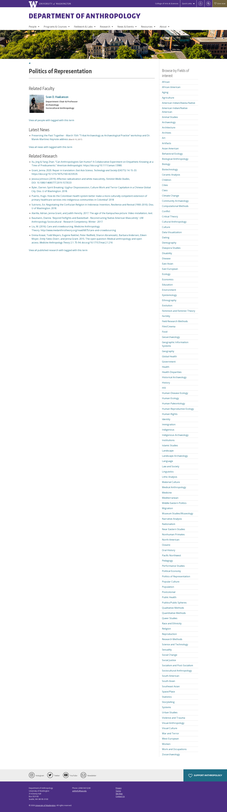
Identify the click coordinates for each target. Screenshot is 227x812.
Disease (166, 258)
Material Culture (171, 482)
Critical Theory (170, 216)
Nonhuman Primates (173, 534)
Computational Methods (175, 206)
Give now (219, 3)
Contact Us (120, 796)
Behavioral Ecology (172, 153)
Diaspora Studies (171, 247)
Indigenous (168, 429)
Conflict (166, 211)
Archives (166, 132)
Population (168, 586)
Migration (167, 508)
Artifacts (166, 143)
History (166, 382)
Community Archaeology (175, 200)
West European (170, 738)
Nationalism (168, 524)
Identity (166, 419)
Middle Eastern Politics (174, 503)
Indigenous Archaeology (175, 435)
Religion (166, 628)
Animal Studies (170, 117)
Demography (169, 242)
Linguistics (168, 471)
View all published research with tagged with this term (58, 250)
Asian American (170, 148)
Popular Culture (170, 581)
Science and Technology (175, 644)
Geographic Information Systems (175, 344)
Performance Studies (173, 565)
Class (165, 190)
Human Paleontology (173, 403)
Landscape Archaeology (175, 455)
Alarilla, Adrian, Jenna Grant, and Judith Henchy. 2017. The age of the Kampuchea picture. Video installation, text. (92, 213)
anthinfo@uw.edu (79, 791)
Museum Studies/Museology (177, 513)
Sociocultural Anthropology (177, 670)
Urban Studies (169, 712)
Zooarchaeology (171, 754)
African (166, 82)
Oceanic (166, 544)
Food (164, 331)
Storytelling (168, 702)
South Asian (168, 681)
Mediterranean (170, 497)
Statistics (167, 696)
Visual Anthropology (173, 723)
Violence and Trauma (173, 717)
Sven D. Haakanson (57, 97)
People (32, 26)
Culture (166, 227)
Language (167, 461)
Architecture (168, 127)
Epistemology (169, 295)
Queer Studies (169, 618)
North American (170, 539)
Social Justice (169, 660)
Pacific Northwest (171, 555)
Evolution (167, 305)
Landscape (168, 450)
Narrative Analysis (172, 518)
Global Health (169, 356)
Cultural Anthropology (174, 221)
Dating (165, 237)
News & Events (125, 26)
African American (171, 87)
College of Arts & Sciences (166, 3)
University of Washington (45, 805)
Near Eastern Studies (173, 529)
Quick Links (187, 3)
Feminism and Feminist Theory (178, 310)
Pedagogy (167, 560)
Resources (146, 26)
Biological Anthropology (175, 158)
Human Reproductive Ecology (178, 408)
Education (167, 284)
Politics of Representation (176, 576)
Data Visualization (172, 232)
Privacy (118, 788)
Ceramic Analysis (171, 174)
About (163, 26)
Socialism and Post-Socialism (177, 665)
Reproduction (169, 634)
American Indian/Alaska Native (178, 102)
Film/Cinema (168, 326)
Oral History (168, 550)
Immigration (168, 424)
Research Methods (172, 639)
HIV (164, 387)
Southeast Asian (171, 686)
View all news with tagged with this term (50, 147)
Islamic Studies (170, 445)
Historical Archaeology (174, 377)
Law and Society (170, 466)
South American (170, 675)
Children (166, 179)
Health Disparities (172, 372)
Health (165, 366)
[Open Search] (208, 3)
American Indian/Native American (174, 110)
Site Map (119, 793)
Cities (165, 185)
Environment (169, 289)
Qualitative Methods (173, 607)
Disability (167, 253)
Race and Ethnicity (172, 623)
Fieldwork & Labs (83, 26)
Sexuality (167, 649)
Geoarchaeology (171, 337)
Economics (167, 279)
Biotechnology (170, 169)
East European (170, 268)
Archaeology (169, 122)
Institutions (168, 440)
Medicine (167, 492)
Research (105, 26)
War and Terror (170, 733)
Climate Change (170, 195)
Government (169, 361)
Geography (168, 351)
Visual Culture (169, 728)
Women (166, 744)
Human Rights (169, 414)
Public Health (169, 597)
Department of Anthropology (85, 15)
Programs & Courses (55, 26)
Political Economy (171, 571)
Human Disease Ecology (175, 393)
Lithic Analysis (169, 476)
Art (163, 138)
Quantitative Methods (174, 613)
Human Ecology (170, 398)
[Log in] (200, 3)
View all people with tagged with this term (51, 120)
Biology (166, 164)
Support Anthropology (205, 776)
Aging (165, 92)
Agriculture (168, 97)
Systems (166, 707)
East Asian (167, 263)
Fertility (166, 316)
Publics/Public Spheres (174, 602)
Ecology (166, 274)
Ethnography (169, 300)
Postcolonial (168, 592)
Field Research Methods (175, 321)
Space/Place (168, 691)
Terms (118, 791)
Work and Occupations (174, 749)
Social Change (169, 654)
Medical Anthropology (174, 487)
